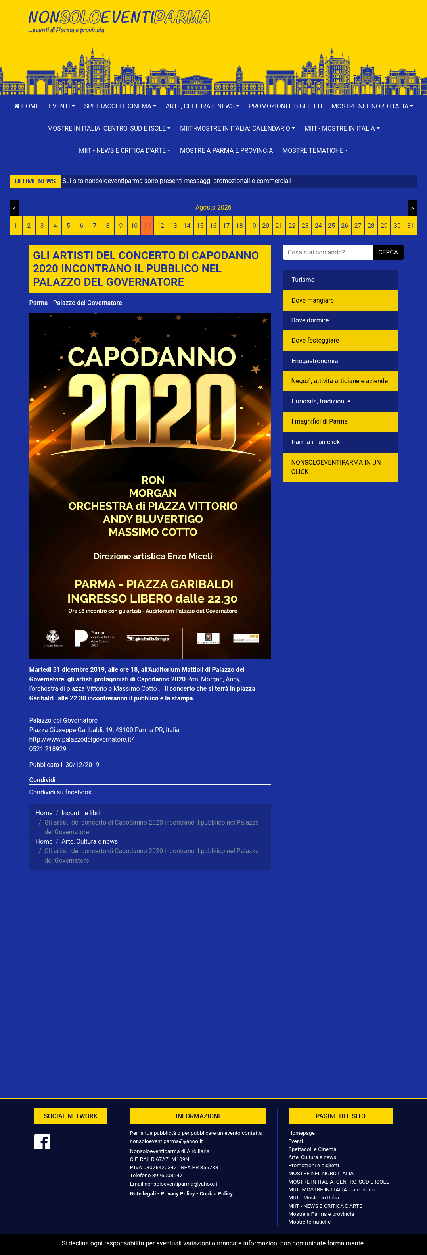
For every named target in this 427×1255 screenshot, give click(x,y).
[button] (62, 106)
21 (278, 225)
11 (147, 225)
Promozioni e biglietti (285, 106)
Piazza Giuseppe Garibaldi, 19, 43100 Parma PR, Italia (104, 730)
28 (371, 225)
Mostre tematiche (310, 1221)
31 (410, 225)
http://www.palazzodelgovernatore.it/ (81, 739)
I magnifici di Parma (320, 421)
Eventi (296, 1141)
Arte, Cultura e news (313, 1157)
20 (265, 225)
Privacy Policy (178, 1193)
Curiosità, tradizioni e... (324, 401)
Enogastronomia (315, 361)
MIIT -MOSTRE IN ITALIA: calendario (332, 1189)
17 (226, 225)
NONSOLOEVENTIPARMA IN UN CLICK (336, 467)
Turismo (303, 279)
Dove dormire (310, 320)
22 (292, 225)
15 (199, 225)
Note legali (143, 1193)
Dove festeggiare (315, 340)
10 (134, 225)
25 (331, 225)
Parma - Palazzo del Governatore (75, 303)
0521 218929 (48, 749)
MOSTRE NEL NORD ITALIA (321, 1173)
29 (384, 225)
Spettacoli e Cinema (313, 1149)
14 (186, 225)
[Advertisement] (309, 32)
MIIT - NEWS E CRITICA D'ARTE (325, 1206)
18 (239, 225)
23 (305, 225)
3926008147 (167, 1175)
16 (212, 225)
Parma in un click (316, 442)
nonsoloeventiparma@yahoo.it (166, 1141)
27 (357, 225)
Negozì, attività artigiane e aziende (339, 381)
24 (318, 225)
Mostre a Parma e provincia (226, 150)
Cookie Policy (216, 1193)
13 (173, 225)
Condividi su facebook (60, 792)
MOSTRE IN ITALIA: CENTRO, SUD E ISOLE (339, 1181)
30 (397, 225)
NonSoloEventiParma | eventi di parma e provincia (118, 22)
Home (26, 106)
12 (160, 225)
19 (252, 225)
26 (344, 225)
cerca (388, 252)
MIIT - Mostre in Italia (314, 1197)
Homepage (302, 1133)
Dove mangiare (313, 300)
